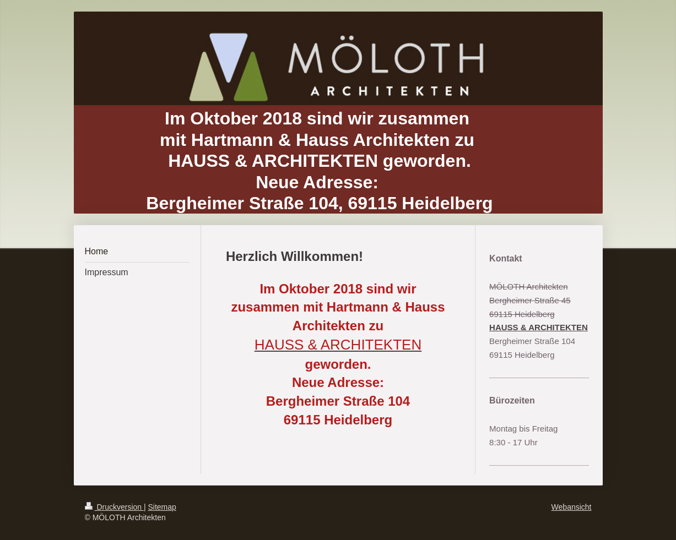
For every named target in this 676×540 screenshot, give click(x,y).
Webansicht (571, 507)
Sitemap (162, 507)
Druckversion (114, 507)
